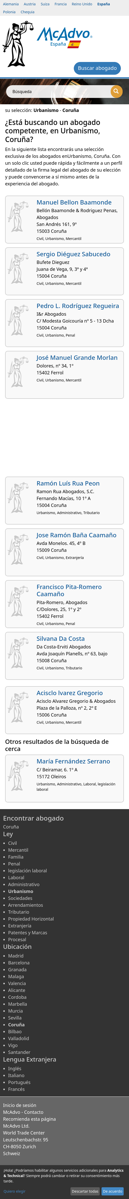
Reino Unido (82, 4)
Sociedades (20, 898)
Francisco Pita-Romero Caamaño (69, 590)
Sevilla (15, 1018)
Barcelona (19, 963)
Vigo (13, 1045)
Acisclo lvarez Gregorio (70, 692)
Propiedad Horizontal (31, 919)
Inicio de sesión (19, 1105)
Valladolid (18, 1038)
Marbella (17, 1004)
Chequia (27, 11)
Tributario (18, 912)
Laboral (16, 877)
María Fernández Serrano (73, 761)
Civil (12, 843)
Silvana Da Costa (61, 638)
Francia (61, 4)
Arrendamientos (25, 905)
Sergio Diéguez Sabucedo (73, 254)
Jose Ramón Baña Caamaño (77, 535)
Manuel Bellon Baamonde (74, 202)
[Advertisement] (64, 439)
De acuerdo (112, 1191)
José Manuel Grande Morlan (77, 357)
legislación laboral (27, 871)
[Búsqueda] (117, 91)
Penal (14, 864)
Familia (15, 857)
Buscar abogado (97, 68)
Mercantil (18, 850)
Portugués (19, 1082)
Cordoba (17, 997)
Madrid (16, 956)
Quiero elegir (14, 1191)
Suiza (45, 4)
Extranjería (19, 926)
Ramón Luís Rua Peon (68, 483)
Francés (16, 1089)
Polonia (9, 11)
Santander (19, 1052)
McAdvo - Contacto (23, 1112)
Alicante (16, 990)
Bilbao (15, 1031)
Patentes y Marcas (27, 932)
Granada (17, 969)
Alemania (11, 4)
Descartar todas (85, 1191)
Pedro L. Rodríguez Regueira (78, 305)
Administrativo (23, 884)
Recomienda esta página (29, 1119)
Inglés (14, 1068)
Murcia (15, 1011)
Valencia (17, 983)
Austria (30, 4)
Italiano (16, 1075)
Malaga (16, 976)
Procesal (17, 939)
